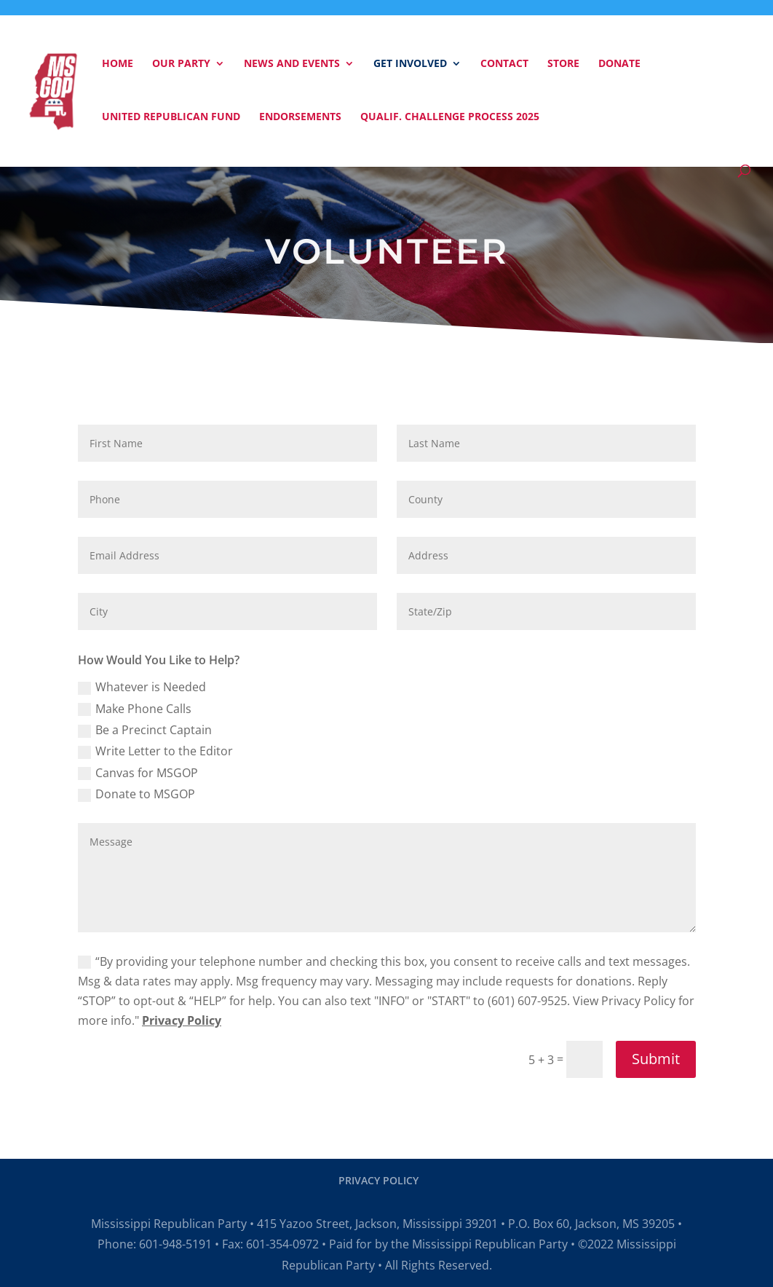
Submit (656, 1058)
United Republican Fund (171, 117)
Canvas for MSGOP (138, 773)
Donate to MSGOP (136, 794)
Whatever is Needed (142, 687)
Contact (504, 64)
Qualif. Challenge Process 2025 (449, 117)
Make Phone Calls (134, 709)
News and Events (292, 64)
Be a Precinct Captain (145, 730)
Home (117, 64)
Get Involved (410, 64)
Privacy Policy (181, 1020)
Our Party (181, 64)
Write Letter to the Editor (155, 751)
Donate (619, 64)
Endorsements (300, 117)
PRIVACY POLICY (378, 1180)
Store (563, 64)
